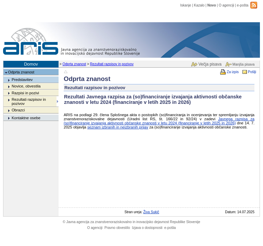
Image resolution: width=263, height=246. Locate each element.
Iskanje (185, 5)
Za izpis (233, 72)
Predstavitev (22, 80)
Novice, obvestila (26, 86)
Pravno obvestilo (117, 228)
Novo (211, 5)
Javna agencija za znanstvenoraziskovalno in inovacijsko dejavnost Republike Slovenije (131, 222)
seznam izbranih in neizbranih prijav (117, 127)
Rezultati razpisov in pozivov (112, 64)
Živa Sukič (151, 212)
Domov (31, 64)
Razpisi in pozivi (25, 93)
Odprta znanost (74, 64)
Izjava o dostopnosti (147, 228)
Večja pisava (209, 64)
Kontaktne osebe (26, 118)
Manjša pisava (243, 64)
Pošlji (252, 72)
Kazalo (199, 5)
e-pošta (243, 5)
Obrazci (18, 110)
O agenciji (226, 5)
